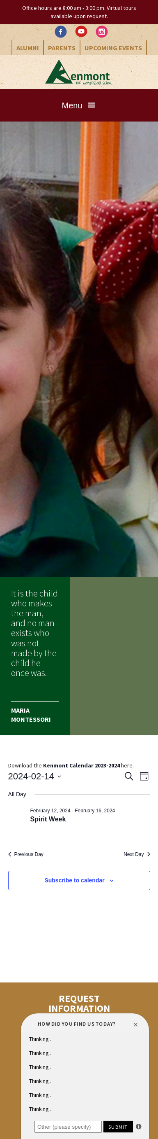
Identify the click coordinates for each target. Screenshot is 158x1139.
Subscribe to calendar (74, 880)
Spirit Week (48, 819)
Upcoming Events (113, 47)
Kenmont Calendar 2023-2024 (81, 765)
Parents (62, 47)
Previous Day (26, 854)
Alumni (27, 47)
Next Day (137, 854)
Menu (72, 105)
